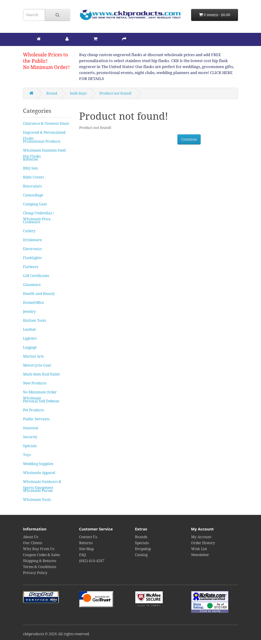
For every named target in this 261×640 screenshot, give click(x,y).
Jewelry (29, 312)
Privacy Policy (35, 573)
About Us (30, 537)
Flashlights (32, 258)
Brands (141, 537)
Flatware (30, 267)
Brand (51, 93)
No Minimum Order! (46, 67)
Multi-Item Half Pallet (41, 374)
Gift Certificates (36, 276)
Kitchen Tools (34, 321)
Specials (30, 446)
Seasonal (30, 428)
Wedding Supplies (38, 464)
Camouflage (33, 195)
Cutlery (29, 231)
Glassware (32, 285)
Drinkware (32, 240)
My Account (201, 537)
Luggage (30, 347)
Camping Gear (35, 204)
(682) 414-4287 (92, 561)
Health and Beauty (39, 294)
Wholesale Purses (38, 491)
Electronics (32, 249)
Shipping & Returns (39, 561)
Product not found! (115, 93)
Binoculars (32, 186)
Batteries (30, 159)
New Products (34, 383)
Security (30, 437)
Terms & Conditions (39, 567)
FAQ (82, 555)
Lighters (30, 338)
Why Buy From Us (38, 549)
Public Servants (36, 419)
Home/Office (33, 303)
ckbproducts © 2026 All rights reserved (56, 634)
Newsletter (200, 555)
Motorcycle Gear (37, 365)
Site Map (86, 549)
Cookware (31, 222)
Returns (86, 543)
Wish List (199, 549)
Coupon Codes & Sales (41, 555)
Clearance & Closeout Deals (46, 123)
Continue (189, 139)
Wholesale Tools (37, 500)
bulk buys (78, 93)
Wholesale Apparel (39, 473)
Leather (29, 329)
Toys (27, 455)
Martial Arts (33, 356)
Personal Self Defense (41, 401)
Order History (203, 543)
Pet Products (33, 410)
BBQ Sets (30, 168)
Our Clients (32, 543)
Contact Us (88, 537)
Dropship (143, 549)
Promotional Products (41, 141)
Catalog (141, 555)
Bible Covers (33, 177)
